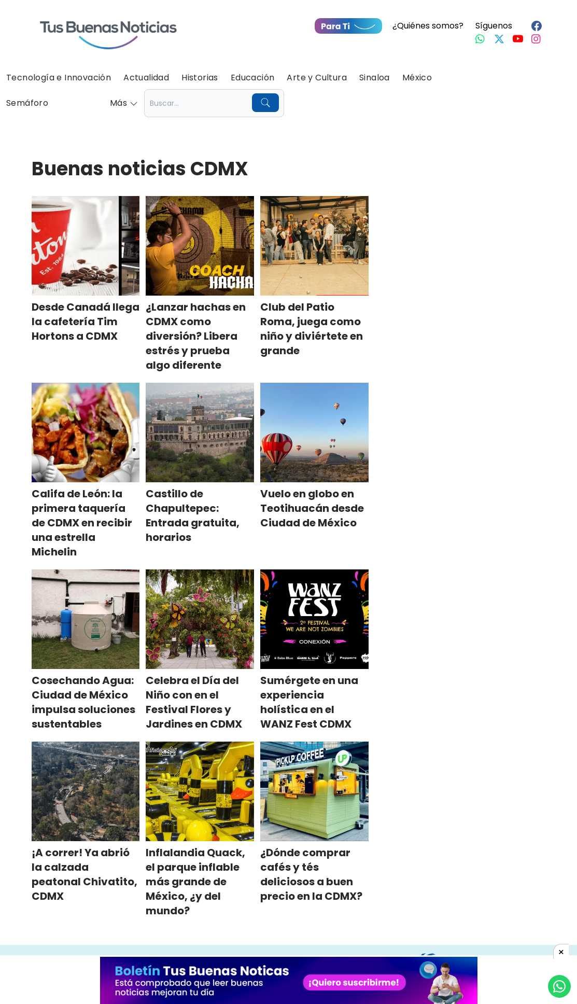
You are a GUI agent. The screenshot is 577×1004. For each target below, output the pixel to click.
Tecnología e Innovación (58, 77)
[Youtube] (518, 39)
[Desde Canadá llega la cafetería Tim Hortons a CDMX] (86, 246)
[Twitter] (499, 39)
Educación (253, 77)
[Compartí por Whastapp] (559, 986)
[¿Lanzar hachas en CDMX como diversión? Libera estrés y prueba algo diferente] (200, 246)
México (417, 77)
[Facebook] (536, 26)
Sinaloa (374, 77)
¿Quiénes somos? (427, 26)
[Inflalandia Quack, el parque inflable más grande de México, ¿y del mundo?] (200, 791)
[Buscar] (265, 102)
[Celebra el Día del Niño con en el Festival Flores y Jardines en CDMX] (200, 619)
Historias (199, 77)
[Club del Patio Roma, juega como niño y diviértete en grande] (314, 246)
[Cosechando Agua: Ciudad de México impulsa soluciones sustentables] (86, 619)
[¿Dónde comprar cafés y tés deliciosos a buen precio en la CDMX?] (314, 791)
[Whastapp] (480, 39)
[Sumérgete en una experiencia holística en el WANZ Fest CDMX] (314, 619)
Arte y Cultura (317, 77)
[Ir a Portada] (108, 29)
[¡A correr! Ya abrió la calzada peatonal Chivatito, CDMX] (86, 791)
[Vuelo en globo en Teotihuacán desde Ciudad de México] (314, 432)
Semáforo (27, 103)
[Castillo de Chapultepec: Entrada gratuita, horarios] (200, 432)
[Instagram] (536, 39)
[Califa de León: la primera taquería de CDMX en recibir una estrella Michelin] (86, 432)
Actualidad (146, 77)
